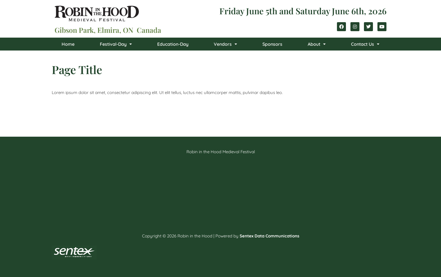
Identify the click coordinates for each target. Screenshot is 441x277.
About (317, 44)
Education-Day (172, 44)
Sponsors (272, 44)
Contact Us (365, 44)
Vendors (225, 44)
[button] (116, 44)
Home (68, 44)
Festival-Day (116, 44)
